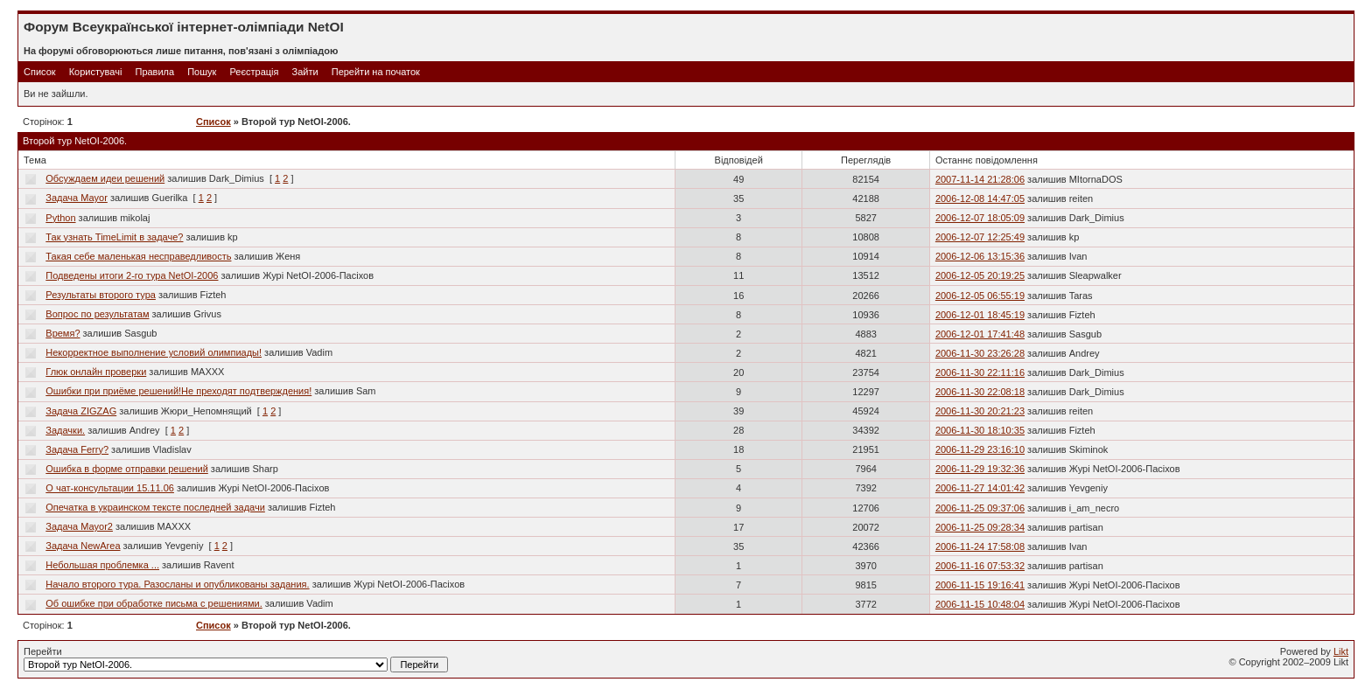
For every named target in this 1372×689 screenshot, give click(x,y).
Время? (63, 333)
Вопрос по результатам (97, 314)
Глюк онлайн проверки (96, 371)
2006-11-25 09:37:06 (980, 508)
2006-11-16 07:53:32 (980, 565)
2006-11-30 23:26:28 (980, 353)
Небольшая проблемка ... (102, 565)
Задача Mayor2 (79, 526)
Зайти (305, 71)
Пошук (201, 71)
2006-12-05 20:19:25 (980, 275)
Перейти (236, 659)
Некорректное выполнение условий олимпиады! (154, 352)
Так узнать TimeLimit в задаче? (114, 237)
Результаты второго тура (101, 294)
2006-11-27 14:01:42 (980, 488)
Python (60, 217)
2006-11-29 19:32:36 (980, 468)
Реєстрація (253, 71)
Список (40, 71)
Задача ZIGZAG (81, 411)
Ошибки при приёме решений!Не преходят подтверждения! (179, 391)
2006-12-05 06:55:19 (980, 295)
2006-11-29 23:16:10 (980, 449)
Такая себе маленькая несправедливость (138, 256)
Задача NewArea (83, 545)
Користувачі (95, 71)
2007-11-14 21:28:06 (980, 179)
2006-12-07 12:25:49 (980, 237)
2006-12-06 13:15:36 (980, 256)
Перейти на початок (376, 71)
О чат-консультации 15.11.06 (110, 488)
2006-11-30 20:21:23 (980, 411)
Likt (1341, 651)
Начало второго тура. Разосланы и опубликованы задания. (177, 584)
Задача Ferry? (77, 449)
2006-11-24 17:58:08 (980, 546)
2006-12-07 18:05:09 (980, 217)
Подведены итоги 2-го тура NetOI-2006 (132, 275)
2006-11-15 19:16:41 (980, 585)
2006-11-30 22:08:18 (980, 391)
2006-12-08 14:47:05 (980, 198)
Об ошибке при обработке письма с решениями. (154, 603)
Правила (154, 71)
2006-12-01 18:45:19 (980, 315)
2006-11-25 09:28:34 (980, 527)
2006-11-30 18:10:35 (980, 430)
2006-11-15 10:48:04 (980, 604)
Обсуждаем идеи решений (105, 178)
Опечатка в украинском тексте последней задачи (155, 507)
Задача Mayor (77, 197)
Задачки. (65, 430)
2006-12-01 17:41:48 (980, 334)
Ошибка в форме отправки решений (126, 468)
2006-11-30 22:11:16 (980, 372)
